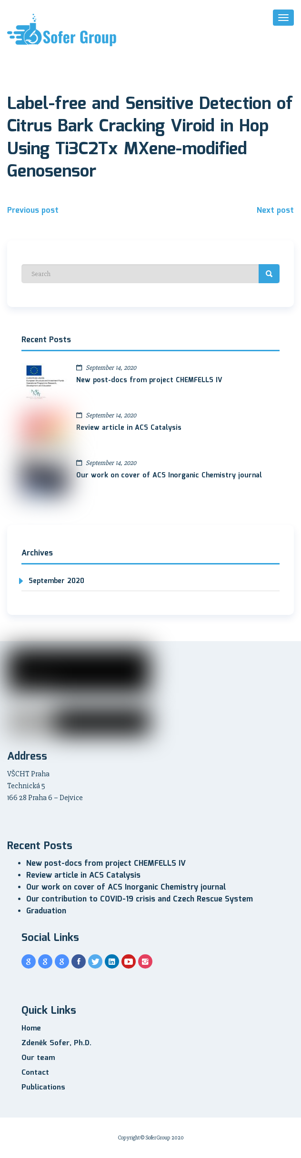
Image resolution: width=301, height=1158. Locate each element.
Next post (275, 211)
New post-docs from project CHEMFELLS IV (149, 380)
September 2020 (56, 581)
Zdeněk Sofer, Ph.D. (56, 1043)
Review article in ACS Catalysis (128, 428)
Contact (35, 1073)
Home (31, 1028)
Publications (43, 1087)
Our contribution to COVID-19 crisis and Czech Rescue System (139, 899)
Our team (38, 1058)
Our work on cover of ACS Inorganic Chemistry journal (169, 475)
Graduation (46, 911)
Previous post (33, 211)
